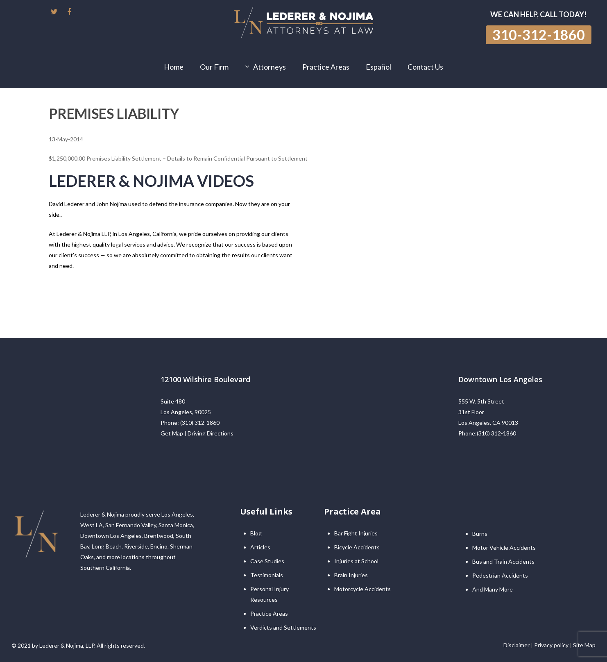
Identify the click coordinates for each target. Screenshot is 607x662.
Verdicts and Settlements (283, 627)
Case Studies (267, 561)
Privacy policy (551, 645)
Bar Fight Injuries (356, 533)
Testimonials (266, 574)
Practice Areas (269, 613)
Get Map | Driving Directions (197, 433)
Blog (256, 533)
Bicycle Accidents (357, 547)
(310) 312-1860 (200, 422)
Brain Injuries (351, 574)
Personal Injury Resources (269, 594)
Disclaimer (516, 645)
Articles (260, 547)
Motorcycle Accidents (362, 588)
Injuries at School (356, 561)
